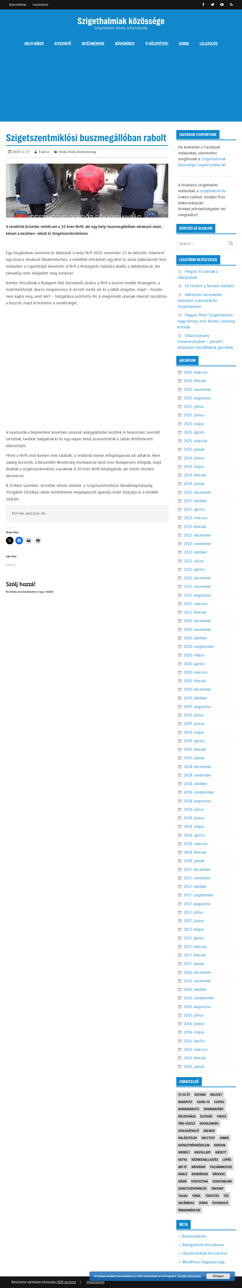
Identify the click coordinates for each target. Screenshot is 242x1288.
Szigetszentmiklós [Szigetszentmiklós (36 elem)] (192, 1188)
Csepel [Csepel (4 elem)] (219, 1102)
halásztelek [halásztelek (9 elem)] (187, 1137)
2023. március (195, 517)
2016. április (194, 1040)
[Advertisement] (121, 88)
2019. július (193, 715)
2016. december (197, 972)
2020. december (197, 620)
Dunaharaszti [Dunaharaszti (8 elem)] (188, 1109)
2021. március (195, 603)
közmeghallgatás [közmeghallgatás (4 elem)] (204, 1159)
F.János (44, 151)
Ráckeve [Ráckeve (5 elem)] (219, 1174)
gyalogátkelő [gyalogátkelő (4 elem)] (188, 1130)
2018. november (197, 775)
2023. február (195, 526)
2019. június (194, 723)
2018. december (197, 766)
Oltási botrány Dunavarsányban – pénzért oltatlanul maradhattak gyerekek (205, 341)
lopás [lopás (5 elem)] (227, 1159)
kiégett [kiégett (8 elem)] (221, 1152)
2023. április (194, 509)
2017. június (194, 920)
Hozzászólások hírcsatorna (204, 1253)
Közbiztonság (86, 151)
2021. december (197, 578)
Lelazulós (208, 43)
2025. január (194, 449)
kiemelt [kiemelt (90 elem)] (184, 1152)
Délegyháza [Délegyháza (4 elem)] (187, 1116)
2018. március (195, 843)
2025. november (197, 389)
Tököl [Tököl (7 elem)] (196, 1195)
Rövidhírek (124, 43)
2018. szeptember (199, 792)
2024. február (195, 475)
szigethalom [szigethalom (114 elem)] (222, 1181)
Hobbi (184, 43)
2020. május (194, 655)
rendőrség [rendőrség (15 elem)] (200, 1174)
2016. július (193, 1015)
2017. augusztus (197, 903)
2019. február (195, 749)
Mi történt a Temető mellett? (210, 285)
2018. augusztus (197, 800)
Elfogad (218, 1276)
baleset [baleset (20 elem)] (216, 1094)
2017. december (197, 869)
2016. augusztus (197, 1006)
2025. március (195, 440)
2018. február (195, 852)
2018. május (194, 826)
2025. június (194, 415)
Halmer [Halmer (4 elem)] (209, 1130)
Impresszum (40, 4)
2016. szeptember (199, 997)
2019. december (197, 689)
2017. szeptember (199, 895)
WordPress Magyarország (203, 1262)
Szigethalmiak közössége (120, 20)
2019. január (194, 757)
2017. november (197, 878)
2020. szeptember (199, 646)
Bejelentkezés (194, 1236)
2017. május (194, 929)
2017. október (195, 886)
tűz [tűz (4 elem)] (226, 1195)
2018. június (194, 818)
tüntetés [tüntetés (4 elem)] (212, 1195)
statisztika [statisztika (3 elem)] (199, 1181)
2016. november (197, 980)
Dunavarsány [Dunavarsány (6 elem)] (214, 1109)
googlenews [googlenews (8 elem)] (209, 1123)
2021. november (197, 586)
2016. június (194, 1023)
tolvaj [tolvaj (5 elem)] (183, 1195)
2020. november (197, 629)
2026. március (195, 372)
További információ (189, 1276)
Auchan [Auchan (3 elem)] (200, 1094)
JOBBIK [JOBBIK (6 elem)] (224, 1137)
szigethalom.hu (213, 190)
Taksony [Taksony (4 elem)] (217, 1188)
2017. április (194, 938)
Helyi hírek (34, 43)
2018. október (195, 783)
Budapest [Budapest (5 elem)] (185, 1102)
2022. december (197, 535)
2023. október (195, 500)
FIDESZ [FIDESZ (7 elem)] (221, 1116)
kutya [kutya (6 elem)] (182, 1159)
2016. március (195, 1049)
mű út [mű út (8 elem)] (182, 1167)
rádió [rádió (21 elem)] (182, 1181)
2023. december (197, 492)
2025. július (193, 406)
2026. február (195, 380)
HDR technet (66, 1282)
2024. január (194, 483)
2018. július (193, 809)
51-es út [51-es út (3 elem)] (184, 1094)
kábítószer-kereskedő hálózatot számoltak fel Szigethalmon (199, 300)
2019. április (194, 740)
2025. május (194, 423)
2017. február (195, 955)
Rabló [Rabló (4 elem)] (182, 1174)
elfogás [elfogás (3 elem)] (206, 1116)
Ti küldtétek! (157, 43)
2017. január (194, 963)
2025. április (194, 432)
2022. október (195, 552)
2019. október (195, 698)
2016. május (194, 1032)
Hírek (63, 151)
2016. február (195, 1058)
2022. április (194, 569)
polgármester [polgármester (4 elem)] (221, 1167)
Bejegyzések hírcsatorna (203, 1244)
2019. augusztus (197, 706)
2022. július (193, 560)
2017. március (195, 946)
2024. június (194, 458)
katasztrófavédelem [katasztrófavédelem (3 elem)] (193, 1145)
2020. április (194, 663)
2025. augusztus (197, 398)
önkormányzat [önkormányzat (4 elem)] (189, 1210)
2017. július (193, 912)
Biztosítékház (17, 4)
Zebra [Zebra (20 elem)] (203, 1203)
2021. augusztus (197, 595)
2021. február (195, 612)
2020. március (195, 672)
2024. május (194, 466)
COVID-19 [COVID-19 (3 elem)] (203, 1102)
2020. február (195, 680)
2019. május (194, 732)
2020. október (195, 638)
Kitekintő (63, 43)
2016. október (195, 989)
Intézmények (93, 43)
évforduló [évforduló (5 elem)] (220, 1203)
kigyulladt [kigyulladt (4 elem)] (202, 1152)
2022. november (197, 543)
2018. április (194, 835)
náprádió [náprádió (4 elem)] (198, 1167)
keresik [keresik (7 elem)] (219, 1145)
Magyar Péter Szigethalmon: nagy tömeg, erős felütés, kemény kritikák (206, 320)
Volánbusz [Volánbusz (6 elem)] (186, 1203)
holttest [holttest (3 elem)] (208, 1137)
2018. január (194, 860)
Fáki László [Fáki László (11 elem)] (186, 1123)
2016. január (194, 1066)
